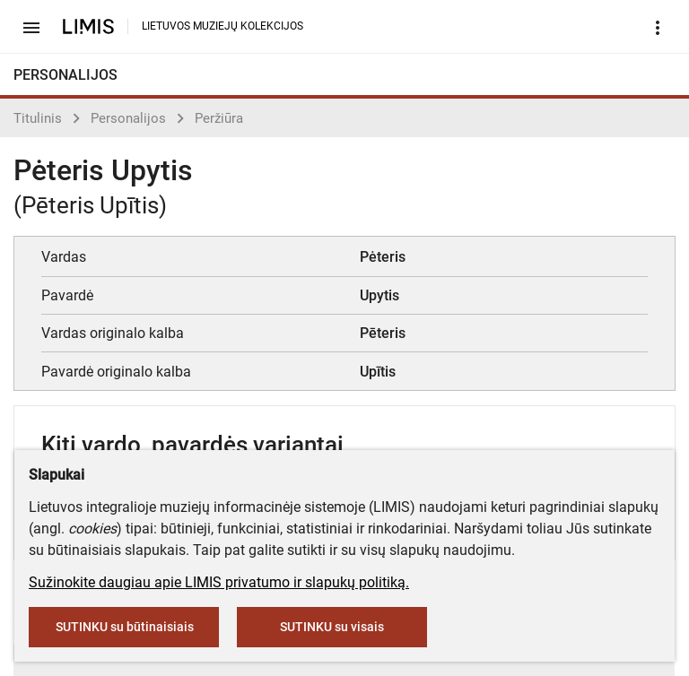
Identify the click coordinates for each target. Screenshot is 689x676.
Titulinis (37, 118)
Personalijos (128, 118)
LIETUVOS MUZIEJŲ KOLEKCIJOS (222, 26)
